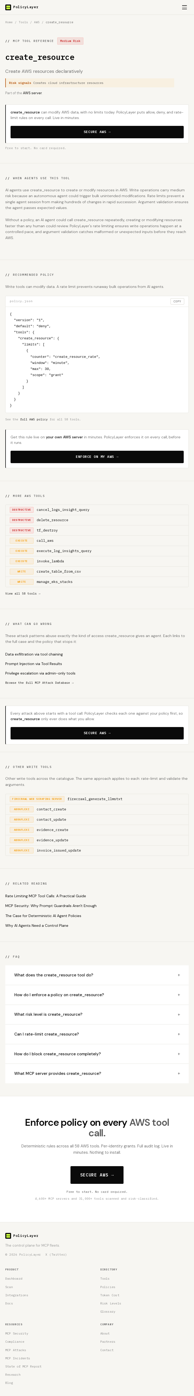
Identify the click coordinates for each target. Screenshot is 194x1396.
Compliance (14, 1341)
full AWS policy (34, 419)
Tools (23, 22)
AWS (37, 22)
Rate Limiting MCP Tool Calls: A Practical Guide (45, 896)
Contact (107, 1350)
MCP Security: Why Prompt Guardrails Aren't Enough (51, 905)
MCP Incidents (17, 1358)
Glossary (108, 1311)
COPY (177, 301)
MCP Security (16, 1333)
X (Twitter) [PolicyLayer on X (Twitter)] (56, 1254)
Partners (108, 1341)
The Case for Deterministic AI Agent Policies (43, 915)
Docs (9, 1303)
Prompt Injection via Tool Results (33, 663)
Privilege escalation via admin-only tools (40, 673)
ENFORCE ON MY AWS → (97, 456)
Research (13, 1374)
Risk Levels (110, 1303)
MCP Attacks (15, 1350)
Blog (9, 1383)
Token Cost (109, 1295)
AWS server (32, 93)
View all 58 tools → (22, 593)
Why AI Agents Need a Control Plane (36, 925)
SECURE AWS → (97, 132)
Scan (9, 1287)
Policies (108, 1287)
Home (9, 22)
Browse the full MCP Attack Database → (39, 683)
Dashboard (13, 1278)
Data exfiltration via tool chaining (34, 654)
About (105, 1333)
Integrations (16, 1295)
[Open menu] (184, 7)
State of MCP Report (23, 1366)
